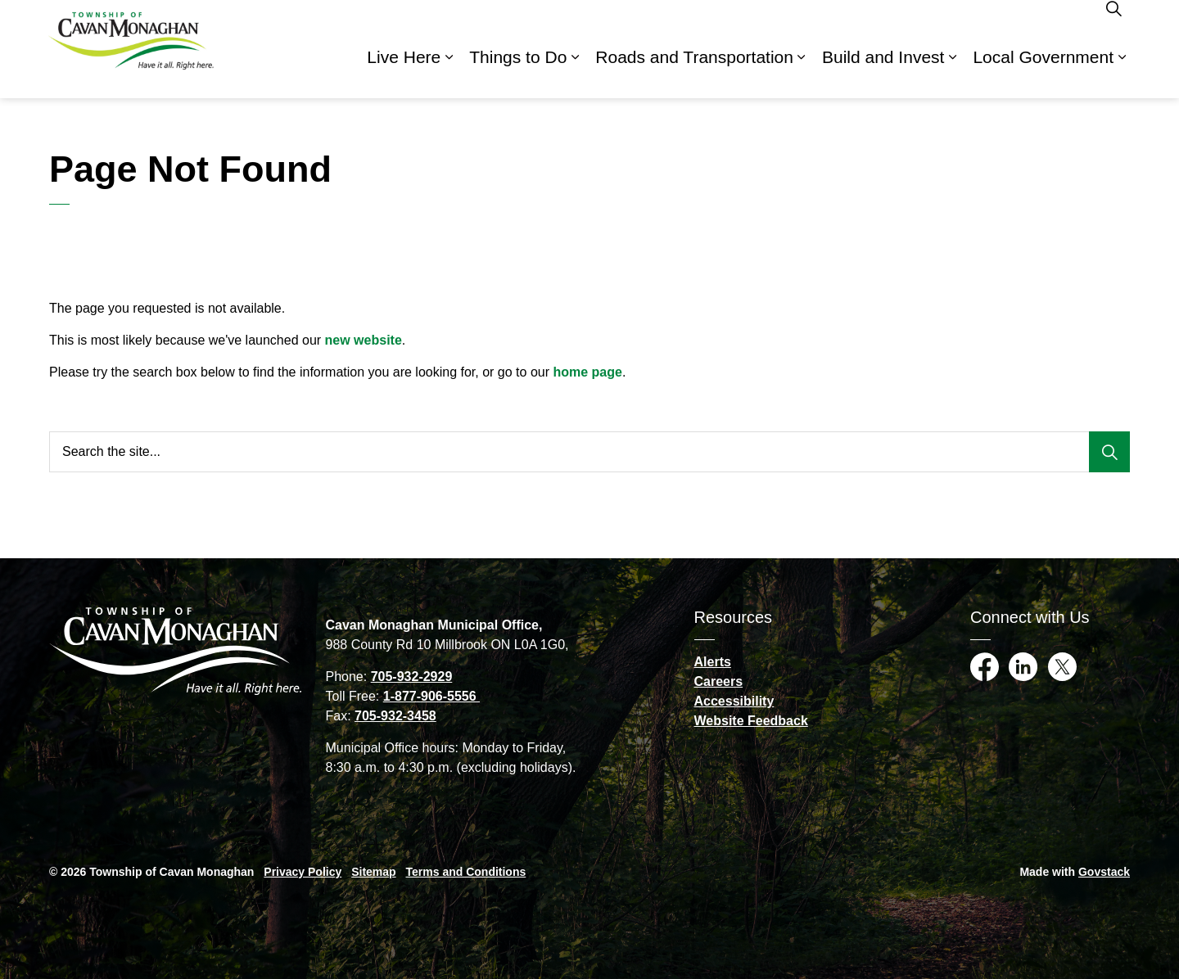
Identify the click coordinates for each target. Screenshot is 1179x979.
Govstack (1104, 871)
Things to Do (518, 73)
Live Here (403, 73)
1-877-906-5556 (431, 696)
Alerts (712, 662)
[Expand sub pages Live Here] (448, 73)
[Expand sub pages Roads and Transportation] (801, 73)
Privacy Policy (302, 871)
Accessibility (734, 701)
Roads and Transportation (694, 73)
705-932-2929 (412, 676)
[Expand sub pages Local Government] (1122, 73)
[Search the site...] (589, 451)
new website (363, 340)
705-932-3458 (395, 716)
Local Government (1043, 73)
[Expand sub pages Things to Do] (575, 73)
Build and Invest (883, 73)
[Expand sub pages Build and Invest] (952, 73)
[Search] (1109, 451)
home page (587, 372)
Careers (718, 681)
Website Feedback (751, 721)
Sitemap (373, 871)
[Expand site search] (1113, 24)
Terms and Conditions (466, 871)
